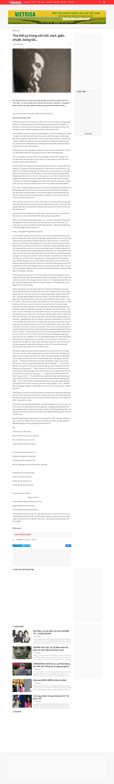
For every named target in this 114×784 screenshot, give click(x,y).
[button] (100, 2)
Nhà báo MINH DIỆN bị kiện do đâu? (50, 680)
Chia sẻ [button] (27, 545)
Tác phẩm (49, 2)
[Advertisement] (88, 60)
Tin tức (34, 2)
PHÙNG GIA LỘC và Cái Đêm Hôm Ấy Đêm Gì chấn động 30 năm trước (50, 648)
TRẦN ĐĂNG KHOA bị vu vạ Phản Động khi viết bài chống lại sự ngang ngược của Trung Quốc (51, 665)
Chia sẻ (68, 545)
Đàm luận (64, 2)
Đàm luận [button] (18, 545)
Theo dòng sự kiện (22, 535)
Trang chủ (27, 2)
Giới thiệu (71, 2)
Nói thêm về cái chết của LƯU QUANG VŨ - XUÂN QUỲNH (51, 632)
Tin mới (17, 712)
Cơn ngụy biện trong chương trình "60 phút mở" (51, 697)
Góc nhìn (56, 2)
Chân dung (40, 2)
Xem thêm (88, 134)
